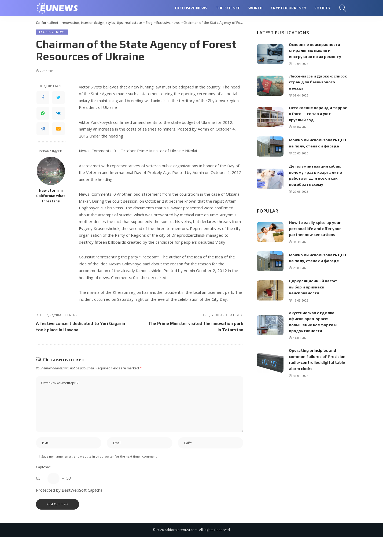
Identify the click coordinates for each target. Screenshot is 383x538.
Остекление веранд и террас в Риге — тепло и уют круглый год (317, 113)
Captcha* (43, 468)
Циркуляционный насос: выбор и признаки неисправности (313, 287)
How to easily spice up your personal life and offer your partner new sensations (315, 228)
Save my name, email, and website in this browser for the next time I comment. (99, 457)
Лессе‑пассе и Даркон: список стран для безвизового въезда (311, 82)
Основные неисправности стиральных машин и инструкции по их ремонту (315, 50)
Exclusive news (52, 32)
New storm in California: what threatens (50, 195)
